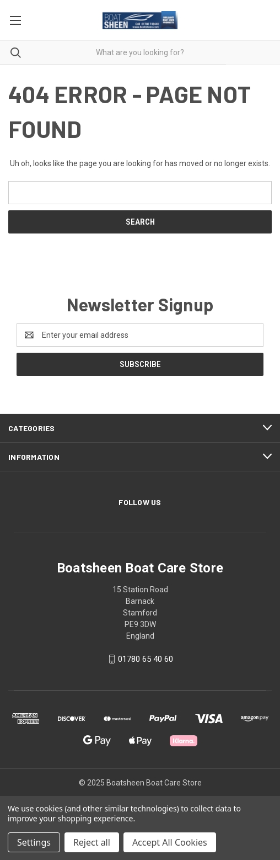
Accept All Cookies (169, 842)
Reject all (91, 842)
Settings (34, 842)
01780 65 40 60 (145, 659)
